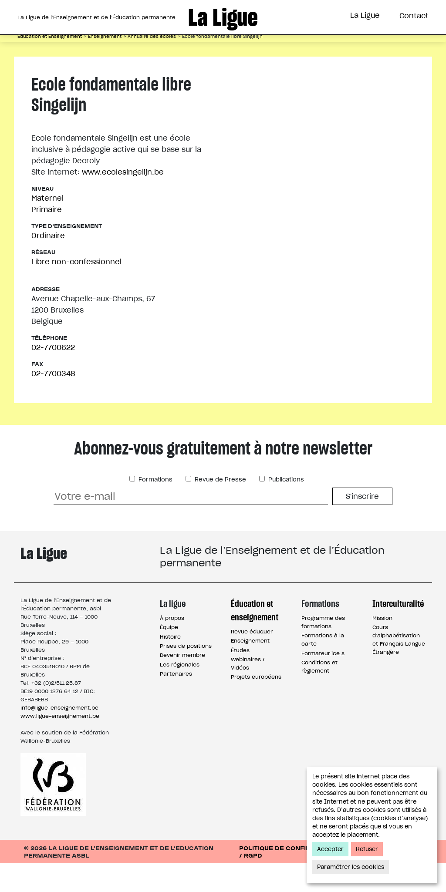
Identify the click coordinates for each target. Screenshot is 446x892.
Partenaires (176, 702)
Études (240, 679)
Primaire (46, 238)
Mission (382, 646)
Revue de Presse (219, 508)
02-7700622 (53, 376)
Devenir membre (182, 683)
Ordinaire (48, 264)
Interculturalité (326, 49)
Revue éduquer (252, 660)
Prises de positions (186, 674)
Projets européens (256, 705)
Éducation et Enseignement (143, 49)
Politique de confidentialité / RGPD (291, 880)
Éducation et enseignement (254, 639)
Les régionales (179, 693)
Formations (246, 49)
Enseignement (250, 669)
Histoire (170, 665)
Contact (414, 15)
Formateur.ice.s (323, 682)
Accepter (330, 849)
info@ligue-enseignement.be (59, 736)
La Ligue (365, 15)
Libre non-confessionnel (76, 290)
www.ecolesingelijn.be (123, 200)
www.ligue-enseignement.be (59, 744)
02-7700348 (53, 402)
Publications (285, 508)
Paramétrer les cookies (350, 867)
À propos (172, 646)
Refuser (367, 849)
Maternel (47, 226)
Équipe (169, 656)
